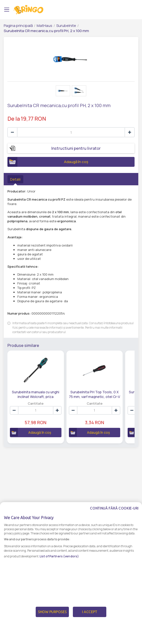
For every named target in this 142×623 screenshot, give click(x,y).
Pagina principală (18, 25)
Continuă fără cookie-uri (114, 508)
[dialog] (71, 562)
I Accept (89, 612)
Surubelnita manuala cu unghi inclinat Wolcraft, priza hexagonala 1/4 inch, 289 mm (35, 394)
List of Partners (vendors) (59, 556)
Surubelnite (66, 25)
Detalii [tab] (15, 179)
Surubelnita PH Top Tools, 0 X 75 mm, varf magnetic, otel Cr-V (93, 394)
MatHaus (44, 25)
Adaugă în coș (47, 162)
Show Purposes (52, 612)
